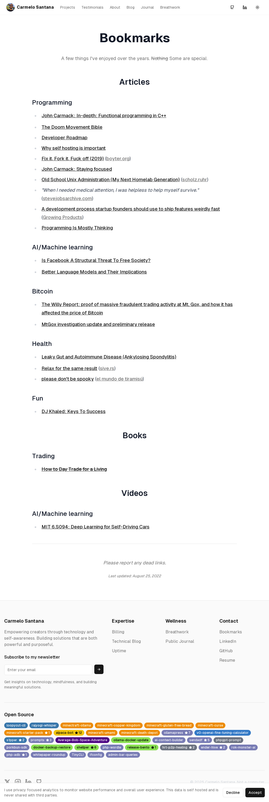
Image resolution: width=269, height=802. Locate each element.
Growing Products (62, 217)
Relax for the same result (69, 368)
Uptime (119, 650)
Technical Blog (126, 641)
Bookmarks (230, 631)
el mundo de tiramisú (119, 379)
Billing (118, 631)
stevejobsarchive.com (67, 198)
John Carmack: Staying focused (77, 169)
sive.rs (107, 368)
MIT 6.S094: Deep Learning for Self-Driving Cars (95, 527)
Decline (233, 792)
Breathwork (170, 7)
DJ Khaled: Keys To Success (74, 411)
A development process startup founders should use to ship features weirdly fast (131, 209)
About (115, 7)
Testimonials (92, 7)
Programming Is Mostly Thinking (77, 228)
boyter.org (118, 158)
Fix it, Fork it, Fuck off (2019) (73, 158)
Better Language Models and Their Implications (94, 272)
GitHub (226, 650)
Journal (147, 7)
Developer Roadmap (64, 137)
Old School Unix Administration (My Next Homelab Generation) (111, 179)
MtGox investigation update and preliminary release (98, 324)
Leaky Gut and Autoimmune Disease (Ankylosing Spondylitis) (109, 357)
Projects (67, 7)
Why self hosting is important (74, 148)
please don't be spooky (68, 379)
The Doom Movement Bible (72, 127)
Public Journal (179, 641)
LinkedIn (227, 641)
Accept (255, 792)
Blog (130, 7)
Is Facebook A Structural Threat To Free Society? (96, 260)
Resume (227, 660)
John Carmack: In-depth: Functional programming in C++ (104, 115)
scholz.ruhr (194, 179)
